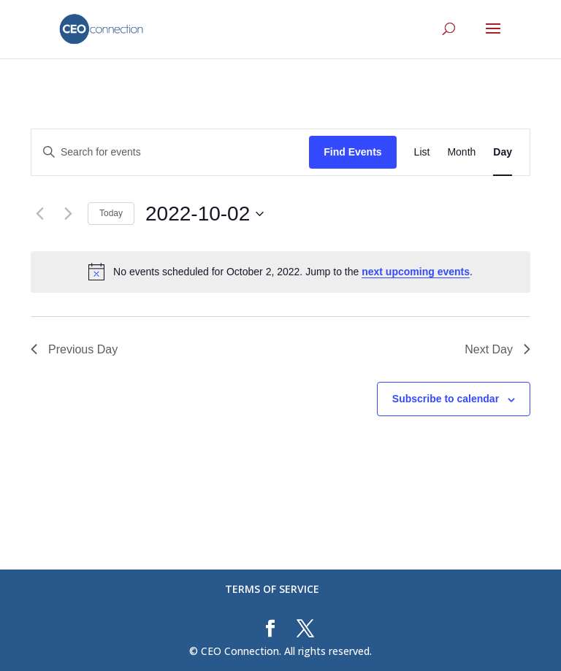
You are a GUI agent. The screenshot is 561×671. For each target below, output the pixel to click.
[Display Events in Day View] (502, 152)
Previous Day (74, 349)
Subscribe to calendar (445, 398)
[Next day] (68, 214)
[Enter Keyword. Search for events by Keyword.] (170, 152)
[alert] (280, 271)
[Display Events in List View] (422, 152)
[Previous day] (39, 214)
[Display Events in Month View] (461, 152)
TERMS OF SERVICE (272, 589)
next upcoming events (416, 271)
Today (111, 213)
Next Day (497, 349)
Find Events (352, 152)
